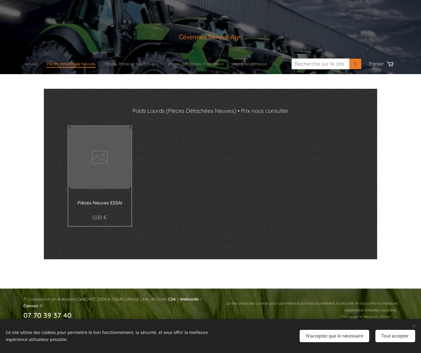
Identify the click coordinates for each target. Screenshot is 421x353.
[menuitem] (127, 64)
